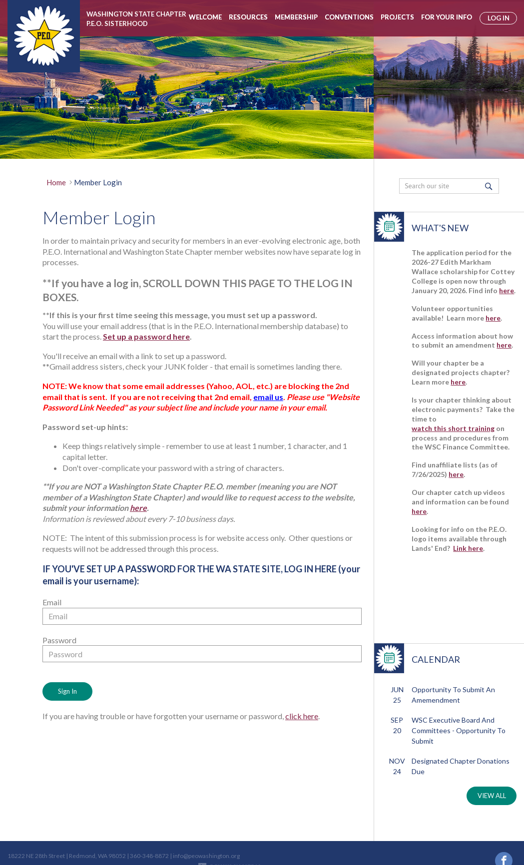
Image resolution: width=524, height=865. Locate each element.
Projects (397, 17)
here (138, 507)
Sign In (67, 691)
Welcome (205, 17)
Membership (296, 17)
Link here (468, 548)
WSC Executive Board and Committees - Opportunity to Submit (459, 730)
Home (56, 182)
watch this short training (453, 428)
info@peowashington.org (206, 837)
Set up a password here (146, 336)
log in (499, 18)
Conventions (349, 17)
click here (301, 716)
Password (59, 640)
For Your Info (446, 17)
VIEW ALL (492, 796)
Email (51, 602)
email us (268, 397)
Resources (248, 17)
